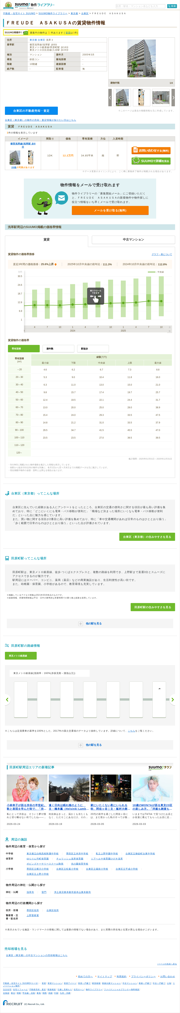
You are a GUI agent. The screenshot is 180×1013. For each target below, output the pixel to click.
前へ (8, 700)
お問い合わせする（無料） (151, 151)
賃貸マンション (55, 983)
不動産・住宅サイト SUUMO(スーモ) (20, 983)
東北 (13, 993)
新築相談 (51, 989)
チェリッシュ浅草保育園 (69, 858)
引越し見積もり (64, 989)
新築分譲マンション (111, 983)
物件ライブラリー (94, 989)
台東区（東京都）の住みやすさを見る (147, 536)
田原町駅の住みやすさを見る (152, 607)
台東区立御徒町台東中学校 (140, 853)
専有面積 (16, 348)
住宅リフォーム (20, 989)
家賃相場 (96, 983)
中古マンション (130, 983)
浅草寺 (30, 892)
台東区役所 (53, 910)
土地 (169, 983)
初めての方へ (85, 976)
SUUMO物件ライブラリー (53, 13)
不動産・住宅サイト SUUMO (19, 13)
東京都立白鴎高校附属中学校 (43, 853)
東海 (39, 993)
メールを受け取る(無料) (110, 210)
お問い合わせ (167, 976)
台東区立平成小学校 (127, 869)
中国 (56, 993)
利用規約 (121, 976)
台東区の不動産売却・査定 (31, 110)
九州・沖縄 (65, 993)
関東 (19, 993)
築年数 (50, 348)
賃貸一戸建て (84, 983)
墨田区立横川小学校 (38, 869)
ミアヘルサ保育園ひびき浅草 (107, 858)
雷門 (44, 892)
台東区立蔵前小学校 (97, 869)
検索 (173, 6)
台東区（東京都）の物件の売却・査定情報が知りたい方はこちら (40, 120)
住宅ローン (79, 989)
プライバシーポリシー (143, 976)
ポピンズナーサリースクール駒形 (45, 863)
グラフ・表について (162, 254)
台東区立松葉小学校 (67, 869)
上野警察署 (33, 915)
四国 (50, 993)
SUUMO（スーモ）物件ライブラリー (28, 5)
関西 (45, 993)
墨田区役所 (33, 910)
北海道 (6, 993)
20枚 (13, 167)
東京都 (74, 13)
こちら (131, 731)
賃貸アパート (70, 983)
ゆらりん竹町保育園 (38, 858)
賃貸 (68, 32)
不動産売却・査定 (37, 989)
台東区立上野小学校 (38, 874)
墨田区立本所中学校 (77, 853)
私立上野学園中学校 (107, 853)
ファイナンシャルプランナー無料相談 (121, 989)
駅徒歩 (84, 348)
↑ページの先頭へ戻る (167, 964)
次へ (172, 700)
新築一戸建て (145, 983)
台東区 (85, 13)
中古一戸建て (159, 983)
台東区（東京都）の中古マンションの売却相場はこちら (37, 955)
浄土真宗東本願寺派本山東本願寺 (72, 892)
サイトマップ (104, 976)
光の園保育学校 (79, 863)
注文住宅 (7, 989)
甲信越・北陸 (28, 993)
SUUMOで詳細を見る (151, 161)
